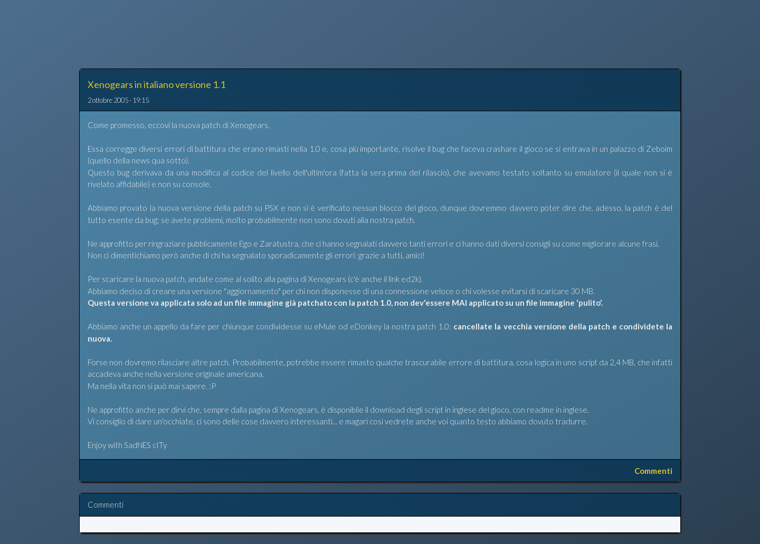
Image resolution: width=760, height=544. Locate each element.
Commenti (653, 470)
